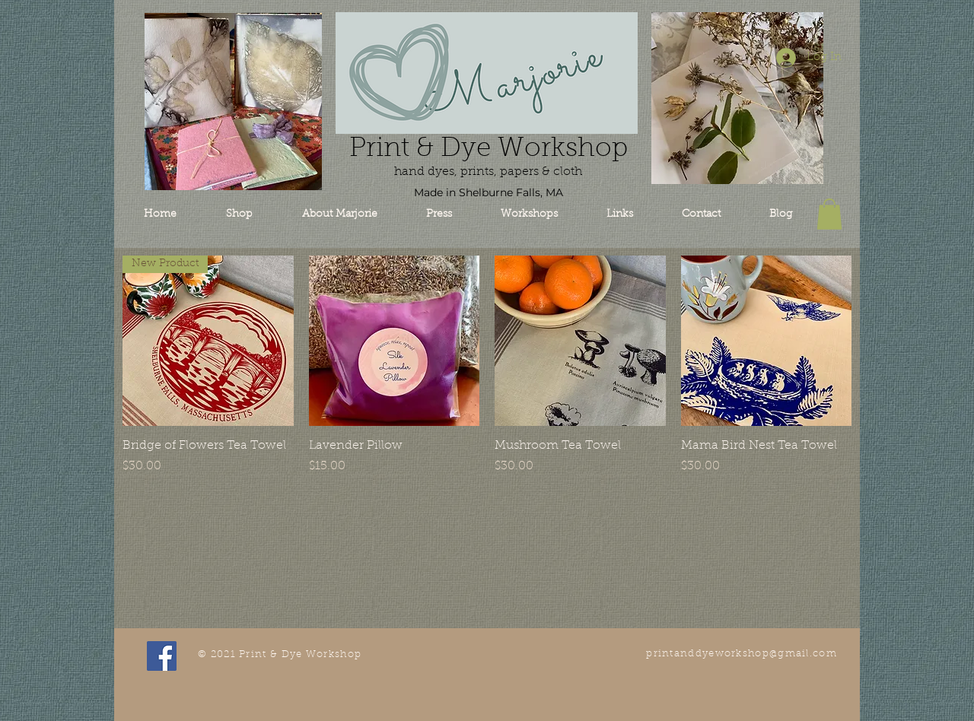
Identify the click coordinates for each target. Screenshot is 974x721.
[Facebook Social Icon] (162, 656)
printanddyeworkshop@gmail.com (741, 654)
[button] (829, 214)
